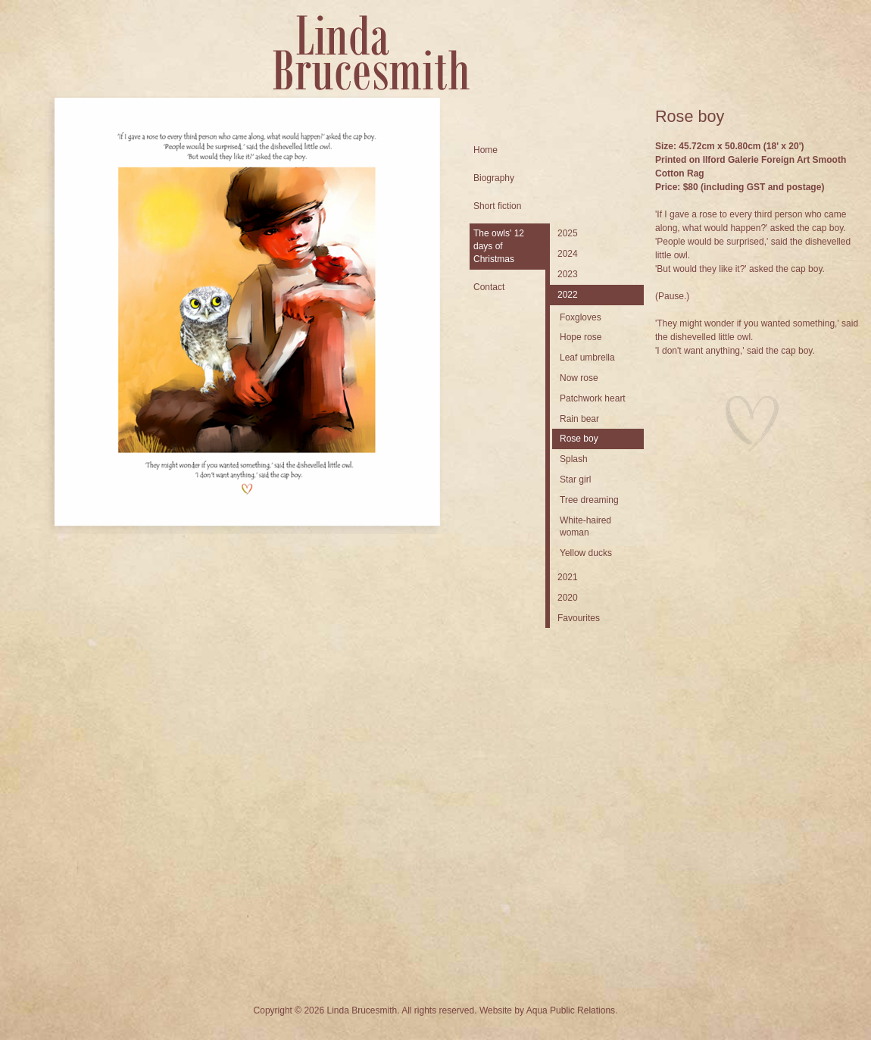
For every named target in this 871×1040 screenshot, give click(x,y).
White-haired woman (585, 527)
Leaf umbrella (587, 357)
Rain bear (579, 419)
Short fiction (497, 206)
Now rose (579, 378)
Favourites (578, 618)
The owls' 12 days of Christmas (498, 246)
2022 (567, 294)
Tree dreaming (589, 500)
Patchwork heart (593, 398)
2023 (567, 274)
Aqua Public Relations (570, 1010)
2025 (567, 233)
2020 (567, 597)
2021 (567, 577)
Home (485, 150)
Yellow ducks (586, 553)
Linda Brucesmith (371, 52)
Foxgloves (580, 317)
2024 (567, 253)
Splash (574, 459)
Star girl (575, 479)
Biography (493, 178)
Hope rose (580, 337)
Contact (488, 287)
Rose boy (579, 438)
